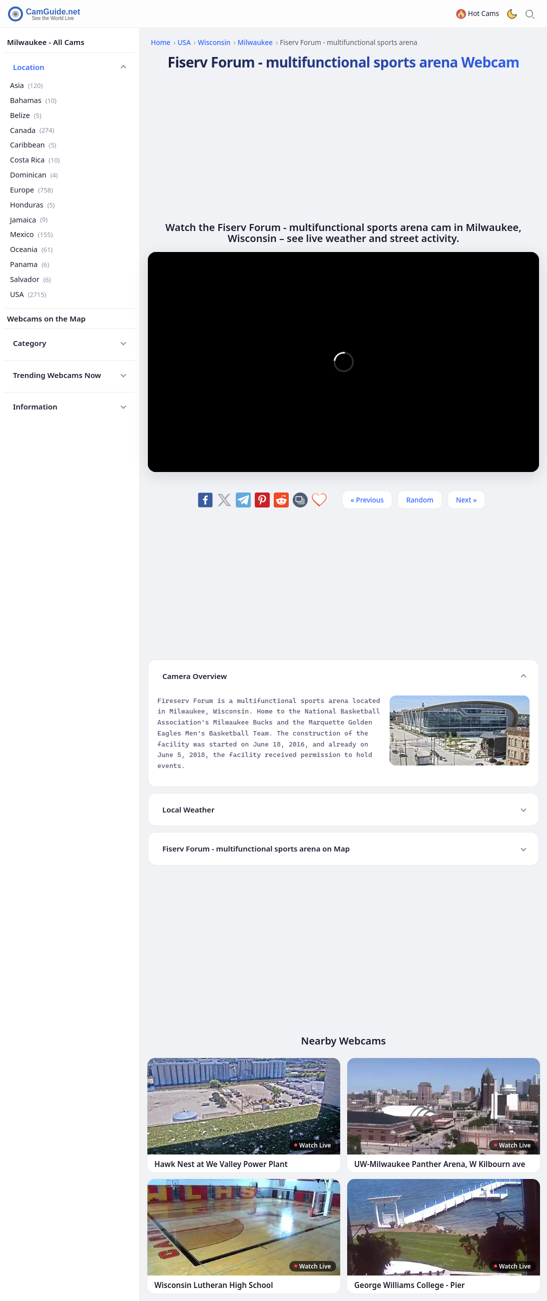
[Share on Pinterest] (262, 500)
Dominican (34, 175)
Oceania (31, 249)
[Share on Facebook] (205, 500)
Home (160, 42)
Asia (26, 85)
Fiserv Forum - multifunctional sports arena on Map (256, 849)
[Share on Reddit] (281, 500)
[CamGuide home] (45, 14)
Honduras (32, 205)
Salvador (30, 279)
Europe (31, 189)
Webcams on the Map (46, 319)
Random (420, 499)
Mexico (31, 234)
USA (28, 294)
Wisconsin (214, 42)
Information (35, 407)
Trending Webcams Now (57, 375)
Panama (29, 264)
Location (28, 67)
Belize (25, 115)
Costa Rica (35, 159)
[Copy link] (300, 500)
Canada (32, 130)
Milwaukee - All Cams (45, 42)
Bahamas (33, 100)
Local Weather (188, 809)
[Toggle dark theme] (512, 14)
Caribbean (33, 145)
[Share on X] (224, 500)
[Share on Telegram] (243, 500)
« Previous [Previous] (367, 499)
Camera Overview (194, 676)
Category (29, 343)
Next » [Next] (466, 499)
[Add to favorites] (319, 500)
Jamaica (28, 219)
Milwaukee (255, 42)
